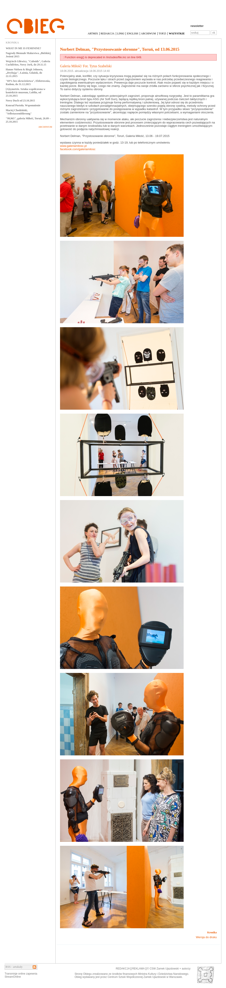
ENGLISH (132, 33)
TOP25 (162, 33)
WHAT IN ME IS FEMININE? (23, 48)
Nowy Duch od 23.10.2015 (20, 100)
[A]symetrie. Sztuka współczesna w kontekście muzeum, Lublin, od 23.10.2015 (25, 92)
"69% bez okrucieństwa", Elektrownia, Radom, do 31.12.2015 (28, 82)
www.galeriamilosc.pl (73, 146)
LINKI (120, 33)
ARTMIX (93, 33)
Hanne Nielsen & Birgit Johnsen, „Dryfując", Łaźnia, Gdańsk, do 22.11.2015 (24, 73)
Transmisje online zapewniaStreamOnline (21, 975)
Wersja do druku (206, 937)
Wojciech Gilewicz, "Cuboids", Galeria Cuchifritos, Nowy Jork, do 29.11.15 (28, 63)
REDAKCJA (108, 33)
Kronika (212, 932)
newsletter (196, 26)
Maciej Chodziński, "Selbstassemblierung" (19, 112)
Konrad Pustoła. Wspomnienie (23, 105)
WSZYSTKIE (177, 33)
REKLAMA (138, 968)
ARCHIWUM (148, 33)
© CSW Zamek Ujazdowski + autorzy (168, 968)
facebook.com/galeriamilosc (77, 149)
